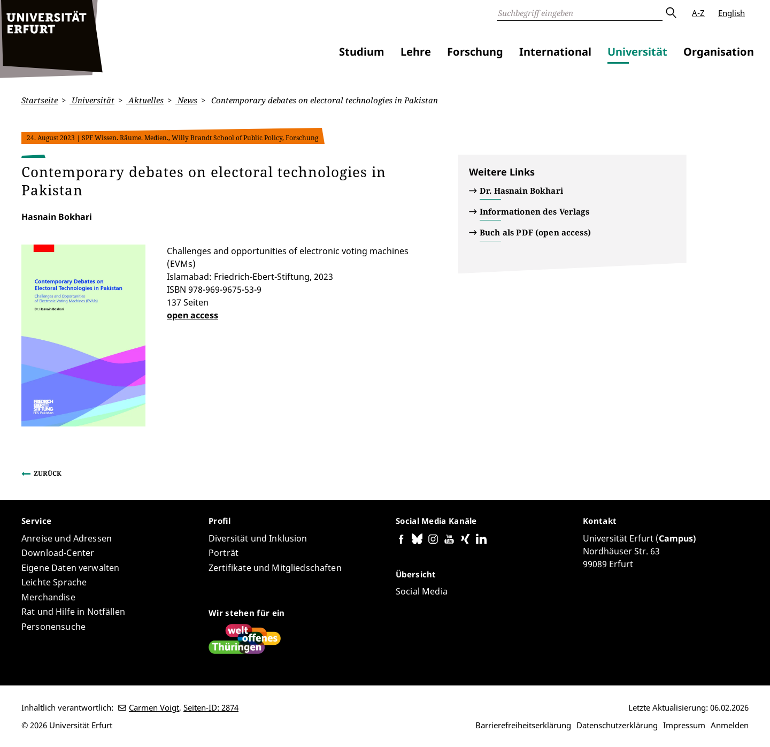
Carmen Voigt (154, 707)
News (186, 100)
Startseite (39, 100)
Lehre (416, 51)
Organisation (718, 51)
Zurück (47, 473)
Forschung (475, 51)
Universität (637, 51)
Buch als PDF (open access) (535, 232)
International (555, 51)
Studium (361, 51)
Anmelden (730, 725)
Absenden (671, 13)
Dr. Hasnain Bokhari (521, 190)
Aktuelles (145, 100)
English (731, 12)
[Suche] (580, 13)
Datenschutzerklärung (617, 725)
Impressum (684, 725)
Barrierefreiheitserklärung (523, 725)
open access (192, 315)
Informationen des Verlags (534, 211)
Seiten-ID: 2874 (210, 707)
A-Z (698, 12)
